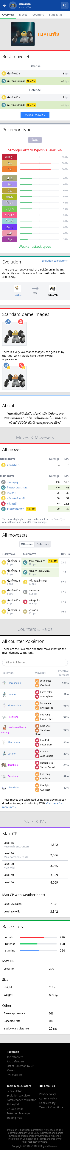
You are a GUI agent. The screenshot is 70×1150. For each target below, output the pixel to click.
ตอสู (9, 157)
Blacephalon (11, 683)
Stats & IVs (55, 14)
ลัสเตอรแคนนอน (17, 487)
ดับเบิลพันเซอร (16, 81)
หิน (10, 190)
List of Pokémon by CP (20, 1066)
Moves (23, 14)
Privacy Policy (47, 1094)
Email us (49, 1086)
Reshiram (9, 716)
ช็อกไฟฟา (13, 73)
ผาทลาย (11, 493)
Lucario (8, 694)
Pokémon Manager (18, 1113)
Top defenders (15, 1061)
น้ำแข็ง (9, 221)
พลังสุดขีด (12, 503)
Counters (38, 14)
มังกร (9, 227)
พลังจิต (9, 215)
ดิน (10, 163)
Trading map (14, 1117)
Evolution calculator (19, 1095)
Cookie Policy (47, 1103)
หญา (10, 209)
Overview (8, 14)
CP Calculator (15, 1109)
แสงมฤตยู (12, 482)
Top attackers (15, 1057)
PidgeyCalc (13, 1104)
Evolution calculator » (55, 260)
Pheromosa (10, 742)
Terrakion (9, 765)
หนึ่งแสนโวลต (16, 498)
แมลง (9, 197)
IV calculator (14, 1091)
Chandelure (10, 787)
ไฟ (10, 169)
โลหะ (9, 203)
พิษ (10, 239)
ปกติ (10, 178)
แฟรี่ (10, 233)
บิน (10, 184)
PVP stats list (14, 1074)
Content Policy (48, 1098)
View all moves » (35, 115)
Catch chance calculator (21, 1100)
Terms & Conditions (51, 1107)
